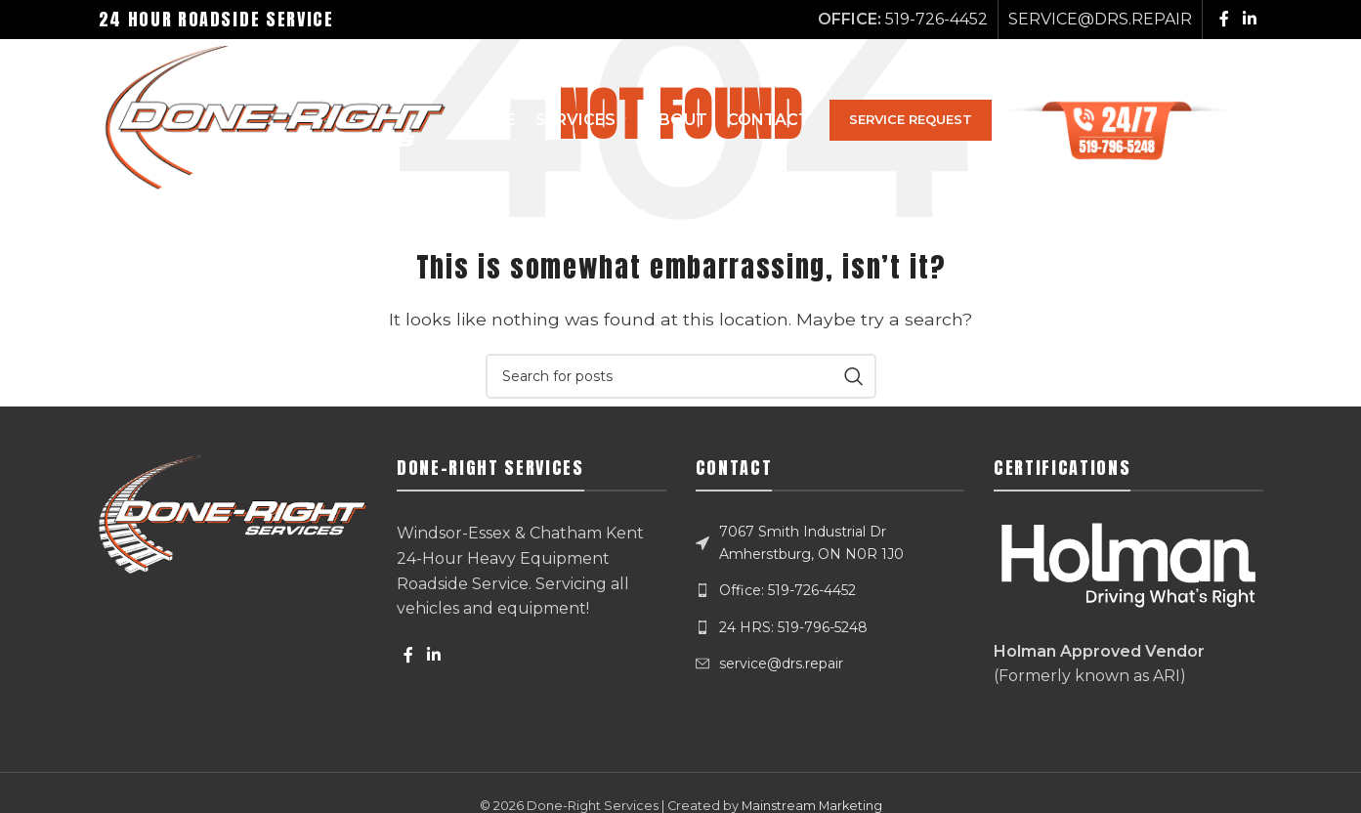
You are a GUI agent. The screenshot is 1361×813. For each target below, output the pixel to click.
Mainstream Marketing (812, 805)
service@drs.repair (781, 663)
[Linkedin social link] (1249, 19)
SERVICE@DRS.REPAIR (1100, 19)
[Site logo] (278, 121)
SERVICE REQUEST (922, 122)
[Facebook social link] (1224, 19)
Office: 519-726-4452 (787, 590)
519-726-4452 (936, 19)
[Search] (1253, 123)
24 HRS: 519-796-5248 (793, 627)
